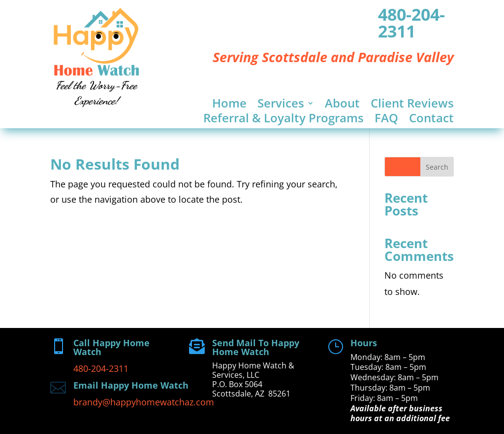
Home (229, 105)
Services (280, 105)
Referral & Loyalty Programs (283, 119)
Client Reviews (412, 105)
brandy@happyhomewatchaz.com (143, 402)
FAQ (386, 119)
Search (437, 167)
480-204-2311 (411, 22)
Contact (431, 119)
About (342, 105)
